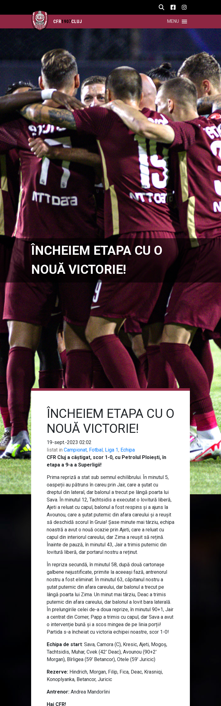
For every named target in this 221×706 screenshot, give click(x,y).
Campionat (75, 450)
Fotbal (96, 450)
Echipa (127, 450)
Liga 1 (111, 450)
